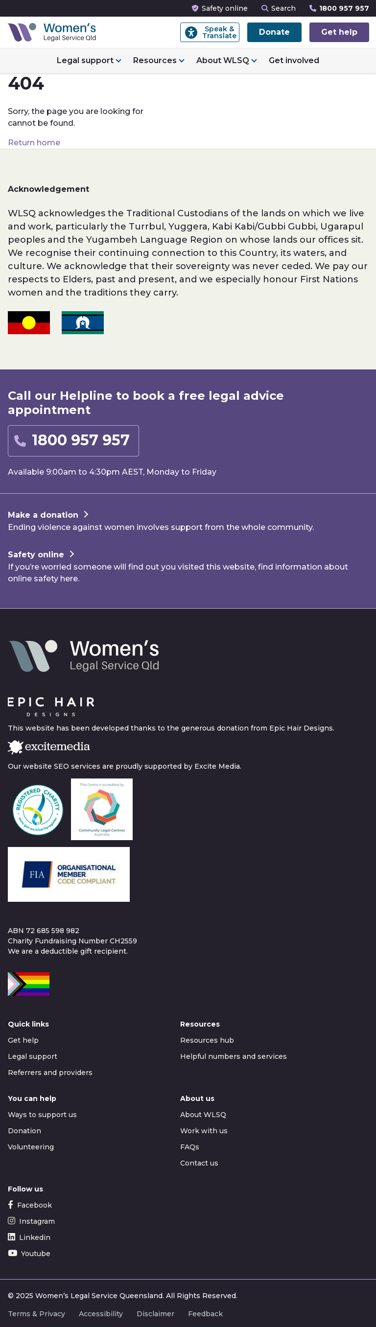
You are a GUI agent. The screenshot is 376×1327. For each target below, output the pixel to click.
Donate (274, 32)
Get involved (294, 60)
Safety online (220, 8)
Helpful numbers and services (233, 1056)
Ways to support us (42, 1114)
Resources (155, 60)
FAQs (189, 1147)
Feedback (205, 1313)
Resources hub (207, 1040)
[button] (73, 441)
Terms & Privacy (36, 1313)
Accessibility (101, 1313)
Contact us (199, 1163)
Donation (24, 1130)
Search (278, 8)
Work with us (204, 1130)
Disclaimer (155, 1313)
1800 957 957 (339, 8)
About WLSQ (222, 60)
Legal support (85, 60)
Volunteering (31, 1147)
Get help (339, 32)
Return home (34, 142)
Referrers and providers (50, 1072)
